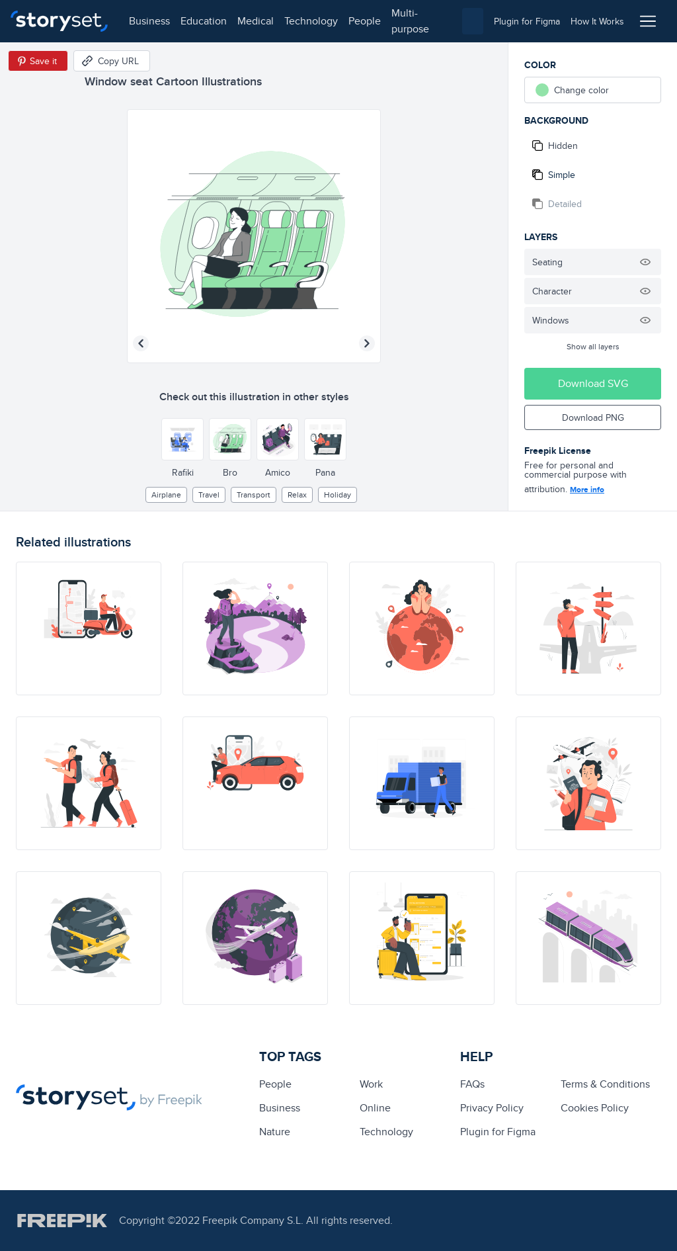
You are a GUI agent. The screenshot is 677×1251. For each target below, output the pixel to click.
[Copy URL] (111, 60)
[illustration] (88, 628)
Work (371, 1084)
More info (587, 489)
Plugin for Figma (498, 1131)
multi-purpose (410, 20)
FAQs (472, 1084)
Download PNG (593, 417)
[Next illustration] (367, 343)
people (364, 20)
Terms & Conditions (605, 1084)
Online (375, 1107)
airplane (166, 494)
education (203, 20)
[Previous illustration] (141, 343)
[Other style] (182, 439)
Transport (253, 494)
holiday (337, 494)
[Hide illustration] (645, 262)
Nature (274, 1131)
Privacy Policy (492, 1107)
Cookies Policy (595, 1107)
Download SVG (593, 383)
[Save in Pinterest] (38, 60)
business (149, 20)
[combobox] (472, 21)
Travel (208, 494)
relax (297, 494)
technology (311, 20)
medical (255, 20)
